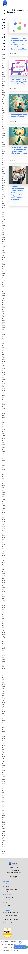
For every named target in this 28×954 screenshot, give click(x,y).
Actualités (7, 902)
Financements (8, 897)
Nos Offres (7, 892)
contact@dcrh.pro (15, 878)
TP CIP (5, 925)
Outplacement (8, 922)
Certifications (8, 908)
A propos (6, 886)
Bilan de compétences (10, 912)
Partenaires (7, 905)
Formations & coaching (10, 920)
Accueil (6, 884)
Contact (6, 900)
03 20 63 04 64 (15, 876)
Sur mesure (7, 894)
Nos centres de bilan (10, 889)
